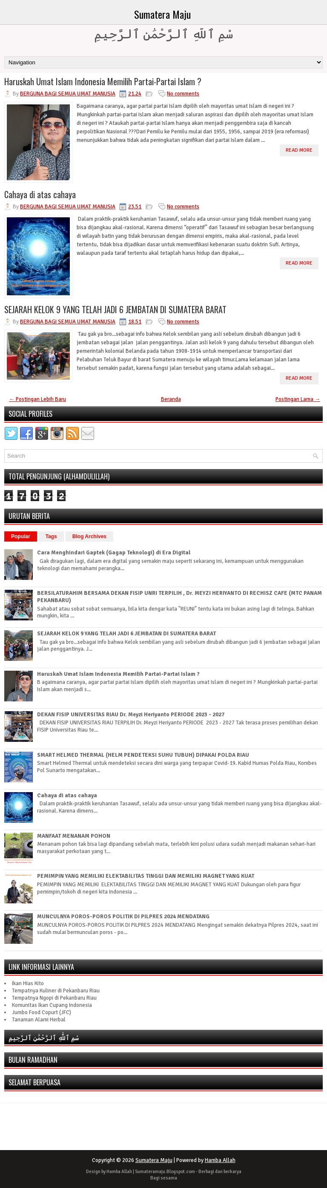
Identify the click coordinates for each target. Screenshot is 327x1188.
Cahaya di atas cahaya (40, 194)
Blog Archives (89, 536)
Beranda (171, 399)
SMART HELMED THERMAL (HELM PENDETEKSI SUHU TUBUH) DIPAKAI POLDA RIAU (143, 755)
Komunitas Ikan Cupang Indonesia (52, 1005)
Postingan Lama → (297, 399)
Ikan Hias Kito (28, 983)
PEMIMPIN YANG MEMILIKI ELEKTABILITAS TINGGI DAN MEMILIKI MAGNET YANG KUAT (145, 876)
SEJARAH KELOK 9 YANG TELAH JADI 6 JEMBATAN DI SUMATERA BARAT (115, 309)
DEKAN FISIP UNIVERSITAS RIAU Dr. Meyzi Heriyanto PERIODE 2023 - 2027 (130, 714)
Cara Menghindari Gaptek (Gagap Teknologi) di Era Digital (113, 552)
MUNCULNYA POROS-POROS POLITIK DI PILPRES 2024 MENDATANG (123, 916)
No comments (183, 93)
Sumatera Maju (162, 14)
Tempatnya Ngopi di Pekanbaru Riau (54, 998)
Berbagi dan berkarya (219, 1171)
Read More (299, 150)
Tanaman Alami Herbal (39, 1019)
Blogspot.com (180, 1171)
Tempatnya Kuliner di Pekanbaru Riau (56, 990)
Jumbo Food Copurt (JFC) (41, 1012)
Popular (20, 536)
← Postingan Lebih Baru (37, 399)
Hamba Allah (220, 1160)
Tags (51, 536)
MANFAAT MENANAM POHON (73, 836)
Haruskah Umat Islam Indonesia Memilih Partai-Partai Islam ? (102, 81)
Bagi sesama (163, 1178)
